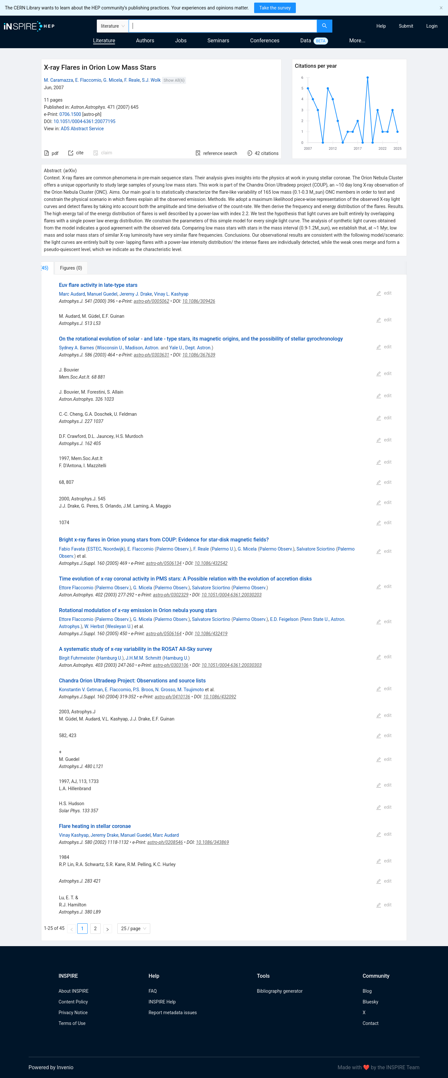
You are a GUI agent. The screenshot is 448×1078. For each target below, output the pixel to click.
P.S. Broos (143, 689)
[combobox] (223, 26)
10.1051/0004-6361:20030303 (232, 665)
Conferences (265, 40)
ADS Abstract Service (82, 128)
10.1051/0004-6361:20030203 (232, 594)
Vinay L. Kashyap (171, 294)
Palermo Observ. (173, 549)
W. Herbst (94, 626)
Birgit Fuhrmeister (77, 658)
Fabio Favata (72, 549)
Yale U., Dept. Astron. (190, 347)
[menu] (391, 26)
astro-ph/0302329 (170, 594)
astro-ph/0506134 (163, 563)
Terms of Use (72, 1023)
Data (305, 40)
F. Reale (132, 80)
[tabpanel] (224, 607)
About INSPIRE (74, 991)
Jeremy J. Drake (135, 294)
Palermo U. (223, 549)
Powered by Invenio (51, 1067)
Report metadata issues (173, 1012)
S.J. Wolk (151, 80)
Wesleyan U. (119, 626)
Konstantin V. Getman (81, 689)
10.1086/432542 (211, 563)
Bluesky (370, 1001)
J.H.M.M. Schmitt (143, 658)
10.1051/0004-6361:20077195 (84, 121)
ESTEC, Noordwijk (106, 549)
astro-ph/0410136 (172, 696)
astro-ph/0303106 (171, 665)
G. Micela (112, 80)
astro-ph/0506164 (163, 633)
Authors (145, 40)
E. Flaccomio (88, 80)
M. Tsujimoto (190, 689)
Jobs (181, 40)
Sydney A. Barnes (76, 347)
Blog (367, 991)
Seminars (218, 40)
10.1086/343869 (212, 842)
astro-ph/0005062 (151, 301)
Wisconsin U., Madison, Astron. (128, 347)
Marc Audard (72, 294)
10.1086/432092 (219, 696)
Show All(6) (174, 80)
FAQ (153, 991)
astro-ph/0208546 (165, 842)
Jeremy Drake (104, 835)
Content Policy (73, 1001)
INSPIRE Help (162, 1001)
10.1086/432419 (211, 633)
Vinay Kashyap (74, 835)
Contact (371, 1023)
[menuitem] (381, 26)
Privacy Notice (73, 1012)
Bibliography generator (280, 991)
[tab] (63, 268)
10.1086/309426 (198, 301)
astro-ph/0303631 (151, 354)
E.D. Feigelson (284, 619)
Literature (104, 40)
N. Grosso (165, 689)
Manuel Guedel (102, 294)
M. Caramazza (58, 80)
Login (432, 26)
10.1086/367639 (198, 354)
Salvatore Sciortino (315, 549)
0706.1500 (70, 114)
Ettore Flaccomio (76, 587)
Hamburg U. (110, 658)
